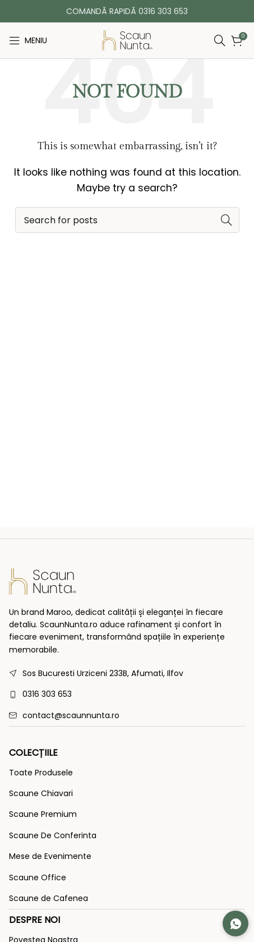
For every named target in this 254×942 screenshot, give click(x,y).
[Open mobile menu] (28, 40)
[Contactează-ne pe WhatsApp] (235, 923)
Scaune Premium (43, 814)
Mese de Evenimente (50, 856)
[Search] (192, 40)
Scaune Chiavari (41, 793)
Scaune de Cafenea (48, 898)
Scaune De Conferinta (52, 835)
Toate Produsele (41, 773)
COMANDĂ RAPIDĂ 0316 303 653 (127, 11)
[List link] (127, 694)
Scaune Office (37, 877)
